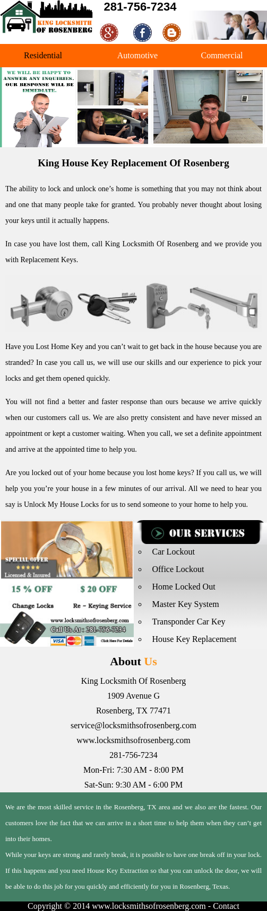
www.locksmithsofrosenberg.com (133, 740)
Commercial (222, 55)
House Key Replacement (194, 639)
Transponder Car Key (189, 621)
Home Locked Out (184, 586)
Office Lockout (178, 569)
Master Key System (185, 604)
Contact (226, 905)
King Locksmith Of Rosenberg (152, 244)
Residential (43, 55)
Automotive (137, 55)
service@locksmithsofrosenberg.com (133, 725)
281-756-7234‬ (140, 6)
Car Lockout (173, 551)
